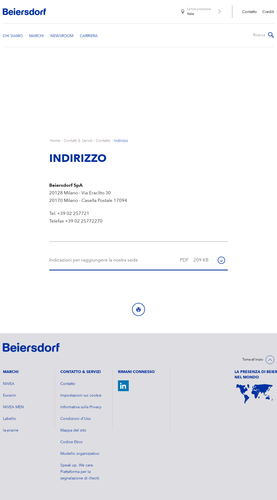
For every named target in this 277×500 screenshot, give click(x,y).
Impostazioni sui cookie (80, 395)
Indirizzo (121, 141)
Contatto (249, 12)
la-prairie (10, 430)
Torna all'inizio (252, 359)
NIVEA (8, 384)
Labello (9, 419)
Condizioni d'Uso (75, 419)
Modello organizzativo (79, 454)
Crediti (268, 12)
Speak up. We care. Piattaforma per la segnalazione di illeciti (79, 471)
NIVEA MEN (13, 407)
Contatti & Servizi (78, 141)
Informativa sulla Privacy (80, 407)
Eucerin (9, 395)
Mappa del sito (73, 430)
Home (55, 141)
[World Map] (254, 394)
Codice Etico (71, 442)
